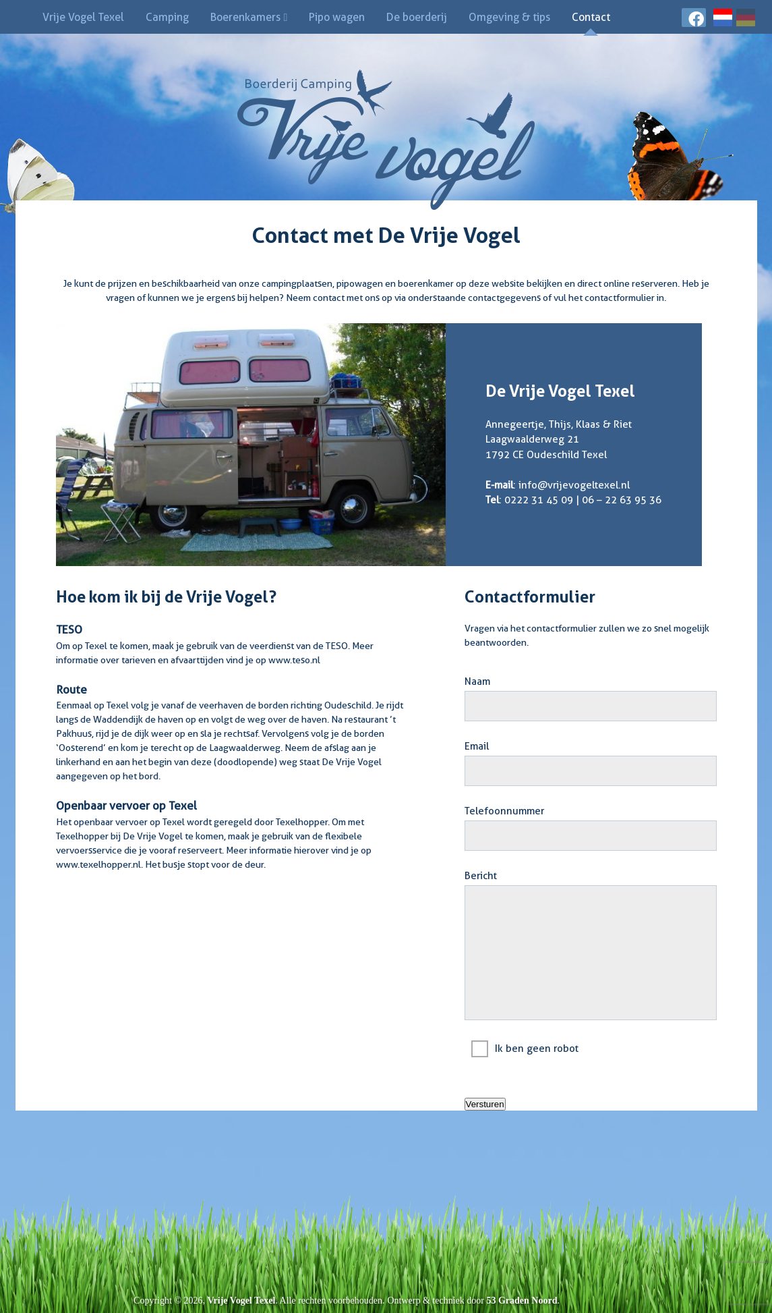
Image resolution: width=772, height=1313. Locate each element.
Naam (477, 681)
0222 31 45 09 (538, 500)
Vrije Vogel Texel (83, 17)
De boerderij (416, 17)
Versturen (485, 1104)
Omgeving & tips (509, 17)
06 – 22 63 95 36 (621, 500)
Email (477, 746)
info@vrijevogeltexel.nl (574, 485)
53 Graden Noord (521, 1300)
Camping (167, 17)
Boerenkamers (245, 17)
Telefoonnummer (504, 811)
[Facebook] (694, 21)
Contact (591, 17)
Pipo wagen (337, 17)
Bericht (481, 876)
